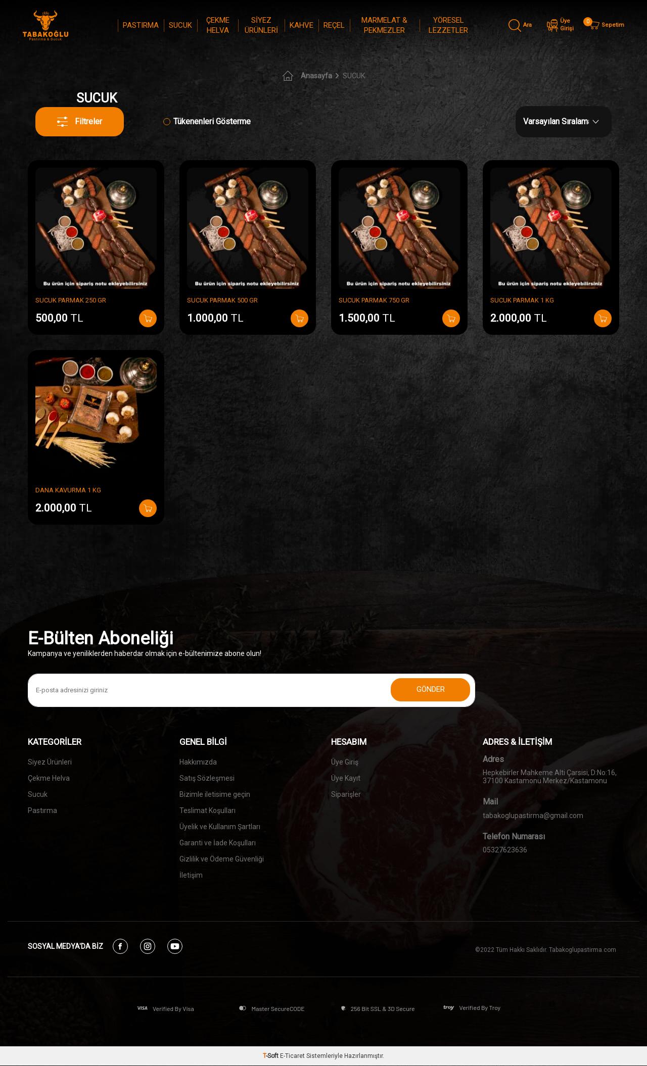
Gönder (429, 690)
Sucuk (38, 794)
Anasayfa (307, 76)
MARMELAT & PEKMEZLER (384, 25)
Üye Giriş (344, 762)
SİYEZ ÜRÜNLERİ (261, 25)
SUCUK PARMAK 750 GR (374, 300)
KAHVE (301, 25)
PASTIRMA (141, 25)
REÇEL (334, 25)
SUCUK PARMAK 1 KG (522, 300)
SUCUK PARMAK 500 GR (222, 300)
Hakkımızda (198, 762)
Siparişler (346, 794)
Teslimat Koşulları (207, 810)
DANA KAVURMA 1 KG (68, 490)
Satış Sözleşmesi (207, 778)
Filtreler (80, 122)
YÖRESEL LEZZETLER (448, 25)
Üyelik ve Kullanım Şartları (219, 827)
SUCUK (180, 25)
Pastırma (42, 810)
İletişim (191, 875)
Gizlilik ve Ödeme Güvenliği (221, 859)
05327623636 (505, 850)
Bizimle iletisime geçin (214, 794)
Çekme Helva (49, 778)
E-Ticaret (292, 1056)
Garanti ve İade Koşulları (217, 843)
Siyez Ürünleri (50, 762)
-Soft (271, 1056)
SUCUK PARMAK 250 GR (70, 300)
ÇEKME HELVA (217, 25)
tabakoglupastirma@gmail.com (533, 815)
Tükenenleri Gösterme (207, 121)
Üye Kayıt (345, 778)
